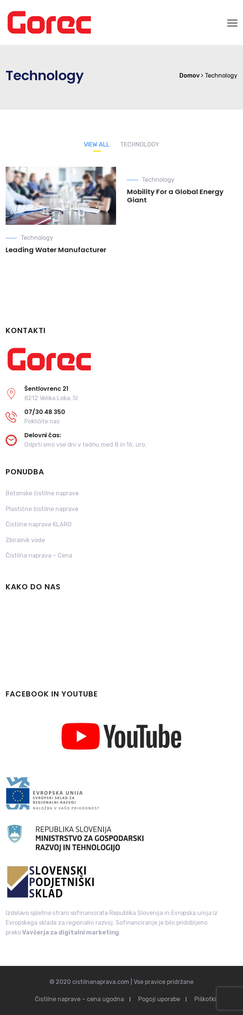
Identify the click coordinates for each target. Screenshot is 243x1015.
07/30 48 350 (44, 412)
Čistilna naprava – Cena (39, 555)
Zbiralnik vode (25, 540)
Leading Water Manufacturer (56, 249)
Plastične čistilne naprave (42, 509)
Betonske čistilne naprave (42, 493)
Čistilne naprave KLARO (39, 524)
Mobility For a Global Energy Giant (175, 196)
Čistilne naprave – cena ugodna (79, 999)
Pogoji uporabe (159, 999)
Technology (37, 237)
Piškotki (205, 999)
